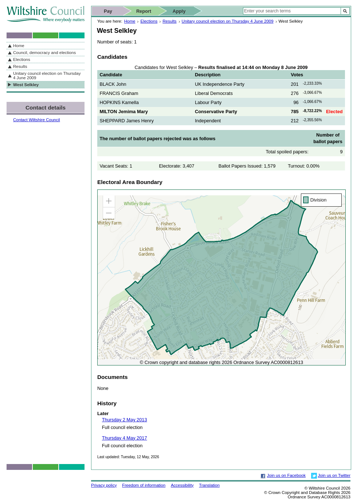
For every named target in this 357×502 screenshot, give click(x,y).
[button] (109, 201)
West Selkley (26, 85)
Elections (148, 21)
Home (130, 21)
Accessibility (182, 485)
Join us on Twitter (334, 475)
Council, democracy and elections (44, 52)
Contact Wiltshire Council (36, 120)
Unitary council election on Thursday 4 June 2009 (228, 21)
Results (169, 21)
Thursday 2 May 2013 (124, 419)
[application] (221, 277)
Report (143, 11)
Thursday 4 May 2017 (124, 438)
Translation (209, 485)
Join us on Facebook (286, 475)
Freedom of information (143, 485)
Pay (108, 11)
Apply (179, 11)
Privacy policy (104, 485)
